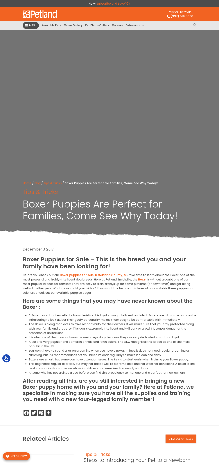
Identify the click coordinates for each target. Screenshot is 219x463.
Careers (117, 25)
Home (27, 183)
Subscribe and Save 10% (113, 3)
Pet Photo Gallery (97, 25)
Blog (37, 183)
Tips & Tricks (53, 183)
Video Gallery (73, 25)
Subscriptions (135, 25)
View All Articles (181, 439)
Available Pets (51, 25)
